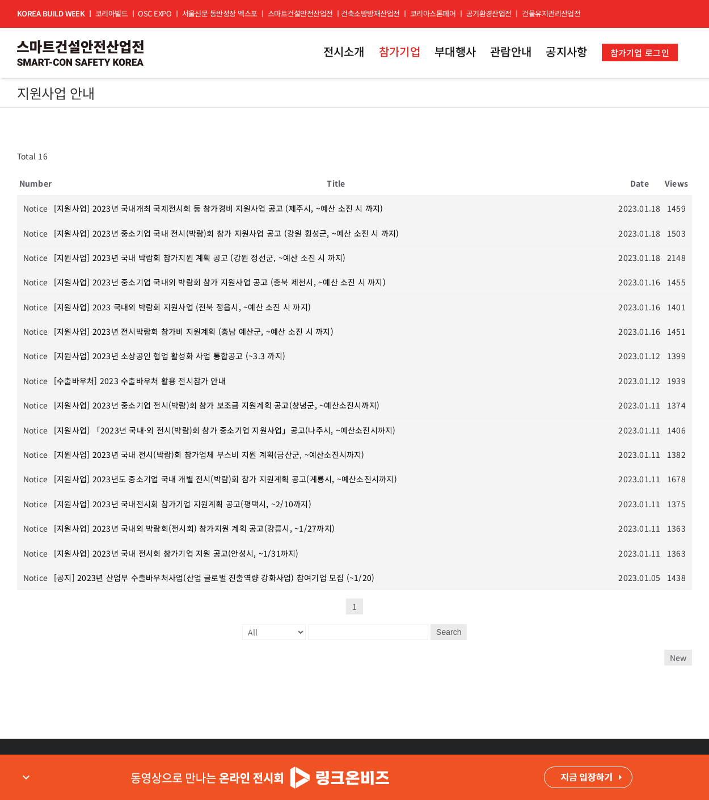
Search (448, 632)
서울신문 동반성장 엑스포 (220, 13)
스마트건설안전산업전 (300, 13)
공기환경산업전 (489, 13)
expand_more (26, 777)
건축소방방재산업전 (370, 13)
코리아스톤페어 (432, 13)
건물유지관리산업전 (551, 13)
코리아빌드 (111, 13)
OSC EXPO (154, 13)
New (678, 657)
